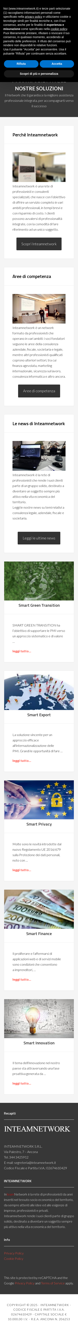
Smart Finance (39, 933)
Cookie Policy (13, 1258)
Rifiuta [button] (21, 63)
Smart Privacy (39, 824)
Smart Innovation (39, 1043)
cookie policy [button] (59, 29)
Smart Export (39, 714)
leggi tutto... (21, 651)
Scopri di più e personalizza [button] (39, 73)
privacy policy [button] (33, 16)
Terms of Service (53, 1283)
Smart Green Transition (39, 605)
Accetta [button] (57, 63)
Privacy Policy (14, 1253)
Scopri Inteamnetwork (39, 244)
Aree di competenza (39, 391)
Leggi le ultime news (39, 538)
